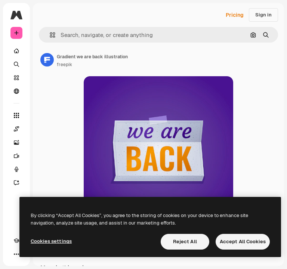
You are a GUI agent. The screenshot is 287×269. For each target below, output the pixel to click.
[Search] (16, 64)
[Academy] (16, 241)
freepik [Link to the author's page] (64, 65)
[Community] (16, 91)
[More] (16, 254)
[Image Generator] (16, 142)
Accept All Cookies (243, 241)
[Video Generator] (16, 156)
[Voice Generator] (16, 169)
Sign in (263, 15)
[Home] (16, 51)
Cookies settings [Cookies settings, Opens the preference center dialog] (51, 241)
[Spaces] (16, 129)
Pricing (235, 15)
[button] (49, 35)
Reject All (185, 241)
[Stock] (16, 78)
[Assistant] (16, 183)
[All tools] (16, 115)
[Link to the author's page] (47, 60)
